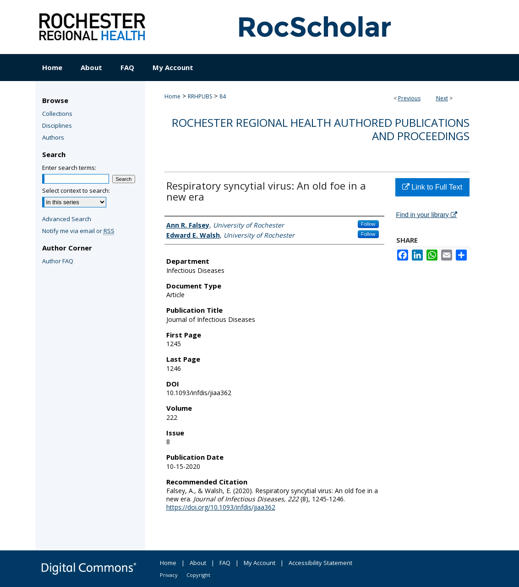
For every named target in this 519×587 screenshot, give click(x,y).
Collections (57, 113)
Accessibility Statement (320, 563)
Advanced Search (66, 219)
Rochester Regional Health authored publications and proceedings (321, 129)
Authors (53, 137)
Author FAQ (57, 261)
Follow (368, 224)
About (198, 563)
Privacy (169, 574)
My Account (259, 563)
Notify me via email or (78, 231)
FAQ (224, 563)
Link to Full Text (432, 187)
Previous (409, 98)
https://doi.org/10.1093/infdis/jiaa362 (220, 507)
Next (442, 98)
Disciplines (57, 125)
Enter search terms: (69, 167)
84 (222, 96)
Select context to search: (76, 190)
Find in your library (426, 214)
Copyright (198, 574)
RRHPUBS (200, 96)
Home (172, 96)
